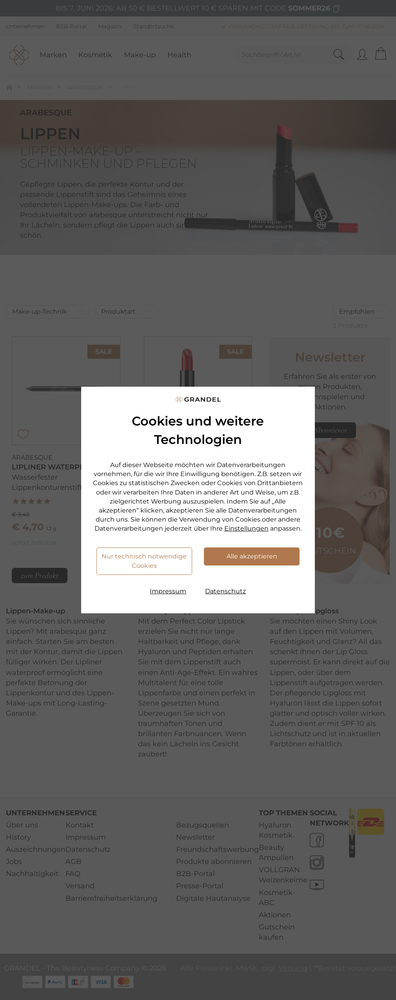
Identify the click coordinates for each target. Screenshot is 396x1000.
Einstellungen (246, 528)
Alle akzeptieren (252, 556)
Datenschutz (225, 591)
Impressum (168, 591)
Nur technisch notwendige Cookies (144, 561)
